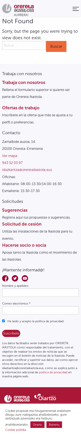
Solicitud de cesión (22, 224)
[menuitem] (76, 8)
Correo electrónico (16, 303)
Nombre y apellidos (15, 286)
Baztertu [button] (54, 424)
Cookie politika (15, 430)
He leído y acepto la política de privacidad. (33, 321)
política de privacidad (53, 372)
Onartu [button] (37, 424)
